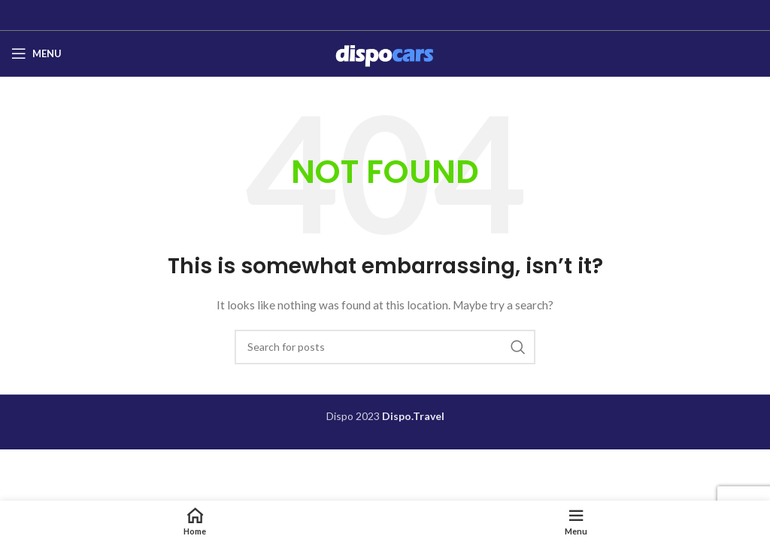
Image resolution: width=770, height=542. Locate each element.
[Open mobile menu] (36, 53)
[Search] (385, 347)
